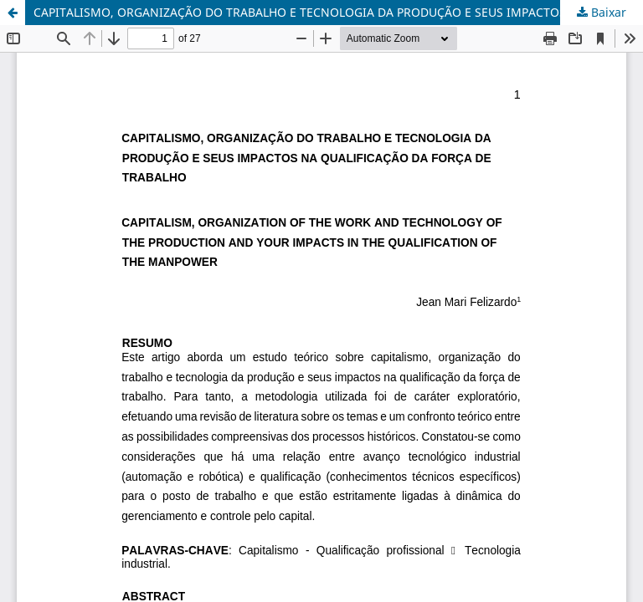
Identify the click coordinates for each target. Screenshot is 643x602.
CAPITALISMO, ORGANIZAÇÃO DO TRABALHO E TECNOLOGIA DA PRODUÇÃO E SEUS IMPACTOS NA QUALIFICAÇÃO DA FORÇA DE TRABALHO (338, 12)
